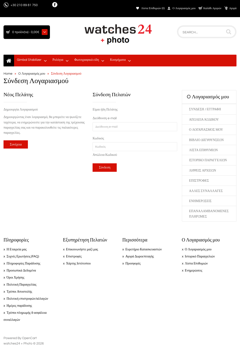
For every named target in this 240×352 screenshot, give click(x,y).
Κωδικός (98, 138)
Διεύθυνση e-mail (104, 118)
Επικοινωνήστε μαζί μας (82, 249)
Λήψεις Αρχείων (202, 170)
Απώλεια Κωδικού (105, 155)
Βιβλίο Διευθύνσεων (206, 140)
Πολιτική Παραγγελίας (21, 284)
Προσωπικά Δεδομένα (21, 270)
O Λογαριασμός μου (31, 73)
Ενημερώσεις (200, 201)
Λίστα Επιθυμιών (203, 150)
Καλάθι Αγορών (212, 8)
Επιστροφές (199, 180)
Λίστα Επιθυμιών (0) (153, 8)
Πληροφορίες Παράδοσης (23, 263)
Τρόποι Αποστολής (19, 291)
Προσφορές (133, 263)
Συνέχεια (16, 144)
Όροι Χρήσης (15, 277)
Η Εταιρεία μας (17, 249)
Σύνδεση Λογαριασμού (66, 73)
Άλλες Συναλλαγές (206, 191)
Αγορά (232, 8)
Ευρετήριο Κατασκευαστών (143, 249)
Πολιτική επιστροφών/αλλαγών (27, 298)
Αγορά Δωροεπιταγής (139, 256)
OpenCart (29, 338)
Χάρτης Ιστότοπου (78, 263)
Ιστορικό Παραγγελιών (208, 160)
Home (8, 73)
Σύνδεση (196, 109)
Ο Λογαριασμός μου (184, 8)
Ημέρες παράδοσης (19, 305)
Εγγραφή (214, 109)
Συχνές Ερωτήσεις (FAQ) (23, 256)
